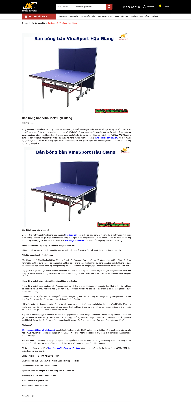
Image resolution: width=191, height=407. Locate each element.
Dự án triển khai (121, 16)
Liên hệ (155, 16)
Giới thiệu (74, 16)
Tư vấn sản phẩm (88, 16)
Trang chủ (62, 16)
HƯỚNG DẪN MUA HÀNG (140, 16)
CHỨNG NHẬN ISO (105, 16)
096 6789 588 (133, 6)
